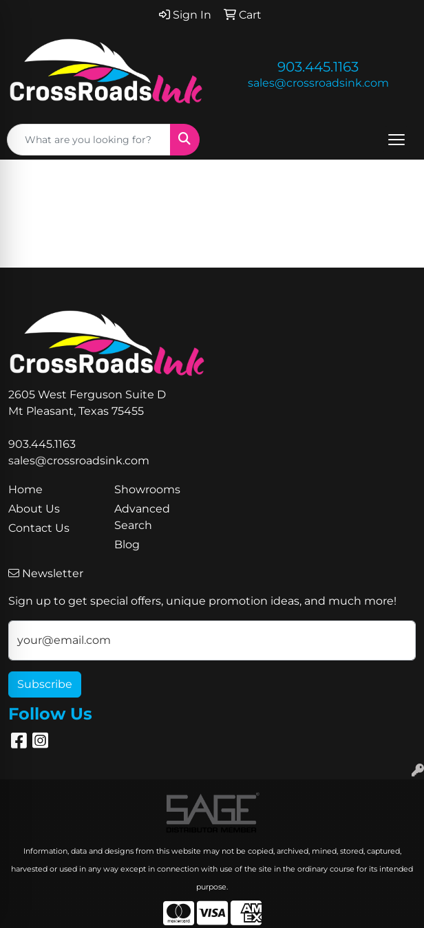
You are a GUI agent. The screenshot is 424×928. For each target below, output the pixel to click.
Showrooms (147, 489)
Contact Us (39, 528)
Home (25, 489)
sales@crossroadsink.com (318, 82)
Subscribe (44, 684)
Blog (127, 544)
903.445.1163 (318, 66)
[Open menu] (396, 139)
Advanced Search (142, 517)
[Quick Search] (89, 139)
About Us (34, 508)
